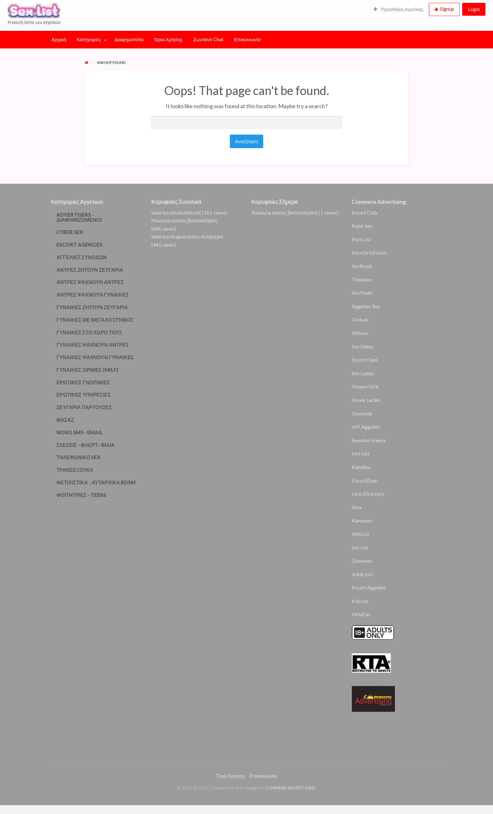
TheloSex (362, 279)
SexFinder (362, 293)
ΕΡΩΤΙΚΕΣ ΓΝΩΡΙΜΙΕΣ (83, 382)
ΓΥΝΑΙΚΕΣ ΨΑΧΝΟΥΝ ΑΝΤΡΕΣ (92, 345)
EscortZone (364, 480)
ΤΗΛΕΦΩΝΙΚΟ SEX (78, 457)
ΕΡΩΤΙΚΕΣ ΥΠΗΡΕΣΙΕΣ (83, 395)
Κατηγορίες (89, 39)
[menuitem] (398, 9)
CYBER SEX (69, 232)
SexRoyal (362, 266)
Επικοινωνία (247, 39)
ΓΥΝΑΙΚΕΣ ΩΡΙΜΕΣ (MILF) (87, 370)
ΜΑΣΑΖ (65, 420)
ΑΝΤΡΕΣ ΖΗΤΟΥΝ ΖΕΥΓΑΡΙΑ (89, 270)
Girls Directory (368, 494)
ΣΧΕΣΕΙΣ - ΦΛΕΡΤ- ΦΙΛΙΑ (85, 445)
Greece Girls (365, 386)
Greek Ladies (366, 400)
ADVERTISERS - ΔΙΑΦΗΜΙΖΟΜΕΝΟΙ (79, 217)
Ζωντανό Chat (208, 39)
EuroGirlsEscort (369, 252)
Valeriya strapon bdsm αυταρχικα (187, 236)
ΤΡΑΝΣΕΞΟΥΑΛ (74, 470)
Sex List (360, 547)
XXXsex (360, 333)
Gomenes (362, 561)
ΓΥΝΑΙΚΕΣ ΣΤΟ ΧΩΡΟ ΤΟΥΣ (89, 332)
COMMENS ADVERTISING (290, 787)
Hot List (360, 453)
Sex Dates (362, 346)
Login (474, 9)
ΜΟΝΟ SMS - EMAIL (79, 432)
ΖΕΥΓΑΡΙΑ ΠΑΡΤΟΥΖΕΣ (84, 407)
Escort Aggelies (369, 587)
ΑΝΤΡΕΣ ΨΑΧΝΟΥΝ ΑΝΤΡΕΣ (90, 282)
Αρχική (59, 39)
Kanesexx (362, 520)
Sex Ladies (363, 373)
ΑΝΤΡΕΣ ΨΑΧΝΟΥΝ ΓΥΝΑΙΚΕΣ (92, 295)
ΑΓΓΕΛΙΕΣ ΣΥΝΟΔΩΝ (81, 257)
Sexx (357, 507)
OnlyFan (361, 614)
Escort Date (365, 360)
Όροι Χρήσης (168, 39)
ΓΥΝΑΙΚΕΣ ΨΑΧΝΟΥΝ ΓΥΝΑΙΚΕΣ (95, 357)
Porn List (361, 239)
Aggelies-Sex (366, 306)
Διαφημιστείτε (129, 39)
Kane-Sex (362, 226)
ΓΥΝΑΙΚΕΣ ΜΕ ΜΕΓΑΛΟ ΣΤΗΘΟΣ (94, 320)
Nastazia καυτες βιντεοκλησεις (184, 220)
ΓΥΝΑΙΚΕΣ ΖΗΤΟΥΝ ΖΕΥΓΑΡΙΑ (92, 307)
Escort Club (364, 212)
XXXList (360, 534)
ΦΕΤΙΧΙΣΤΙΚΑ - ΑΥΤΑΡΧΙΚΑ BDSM (96, 482)
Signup (447, 9)
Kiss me (360, 601)
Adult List (362, 574)
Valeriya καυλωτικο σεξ (176, 212)
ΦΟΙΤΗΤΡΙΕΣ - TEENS (81, 495)
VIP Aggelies (366, 427)
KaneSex (361, 467)
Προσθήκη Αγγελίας (398, 9)
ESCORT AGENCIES (79, 245)
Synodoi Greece (369, 440)
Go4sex (360, 319)
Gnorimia (362, 413)
